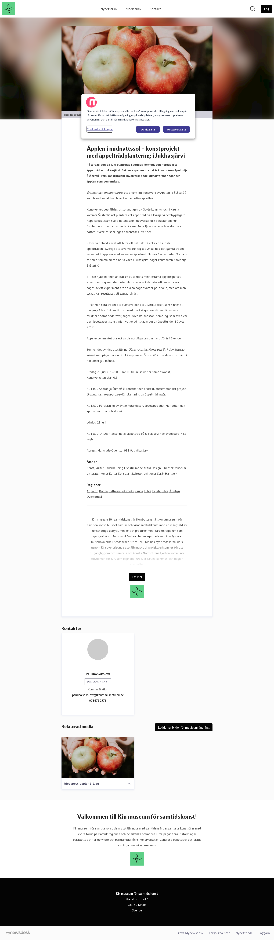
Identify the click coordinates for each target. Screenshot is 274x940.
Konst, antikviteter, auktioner (137, 473)
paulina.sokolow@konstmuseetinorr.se (98, 695)
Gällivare (115, 491)
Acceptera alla (176, 129)
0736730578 (98, 700)
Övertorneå (94, 497)
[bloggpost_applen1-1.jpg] (98, 757)
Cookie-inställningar (100, 129)
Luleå (147, 491)
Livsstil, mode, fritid (137, 468)
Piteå (164, 491)
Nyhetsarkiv (108, 9)
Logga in (264, 933)
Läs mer (137, 577)
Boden (103, 491)
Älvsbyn (174, 491)
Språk (160, 473)
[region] (138, 116)
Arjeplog (92, 491)
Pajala (156, 491)
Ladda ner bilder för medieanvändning (184, 727)
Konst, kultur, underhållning (105, 468)
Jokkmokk (127, 491)
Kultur (113, 473)
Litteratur (93, 473)
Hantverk (171, 473)
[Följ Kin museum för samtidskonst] (266, 9)
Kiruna (139, 491)
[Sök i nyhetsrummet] (252, 9)
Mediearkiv (133, 9)
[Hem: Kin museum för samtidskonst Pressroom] (8, 8)
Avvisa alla (148, 129)
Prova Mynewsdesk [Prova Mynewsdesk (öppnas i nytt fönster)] (189, 933)
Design (156, 468)
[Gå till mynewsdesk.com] (18, 933)
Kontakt (155, 9)
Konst (104, 473)
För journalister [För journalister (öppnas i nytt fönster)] (219, 933)
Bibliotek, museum (174, 468)
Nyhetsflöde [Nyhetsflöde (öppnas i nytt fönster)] (244, 933)
